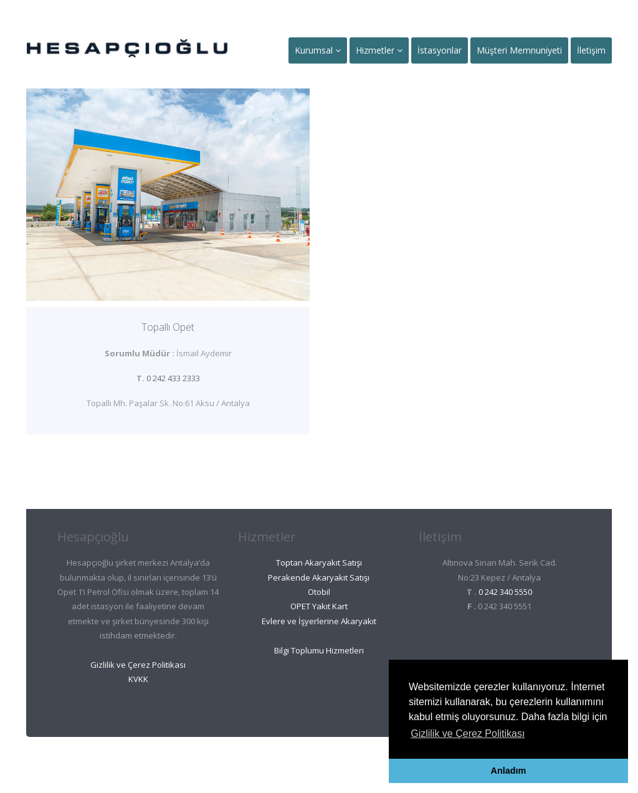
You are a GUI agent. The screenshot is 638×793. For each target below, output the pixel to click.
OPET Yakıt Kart (319, 606)
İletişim (591, 50)
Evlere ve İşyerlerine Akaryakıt (319, 621)
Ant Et (346, 761)
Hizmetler (379, 50)
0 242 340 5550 (505, 591)
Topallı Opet (167, 327)
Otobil (319, 591)
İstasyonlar (439, 50)
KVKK (138, 679)
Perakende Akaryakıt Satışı (318, 577)
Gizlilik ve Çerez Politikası (138, 664)
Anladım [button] (508, 771)
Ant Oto (296, 761)
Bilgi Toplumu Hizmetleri (319, 650)
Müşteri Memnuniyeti (519, 50)
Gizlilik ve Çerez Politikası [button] (468, 733)
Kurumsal (318, 50)
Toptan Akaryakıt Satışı (319, 562)
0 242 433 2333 (173, 378)
